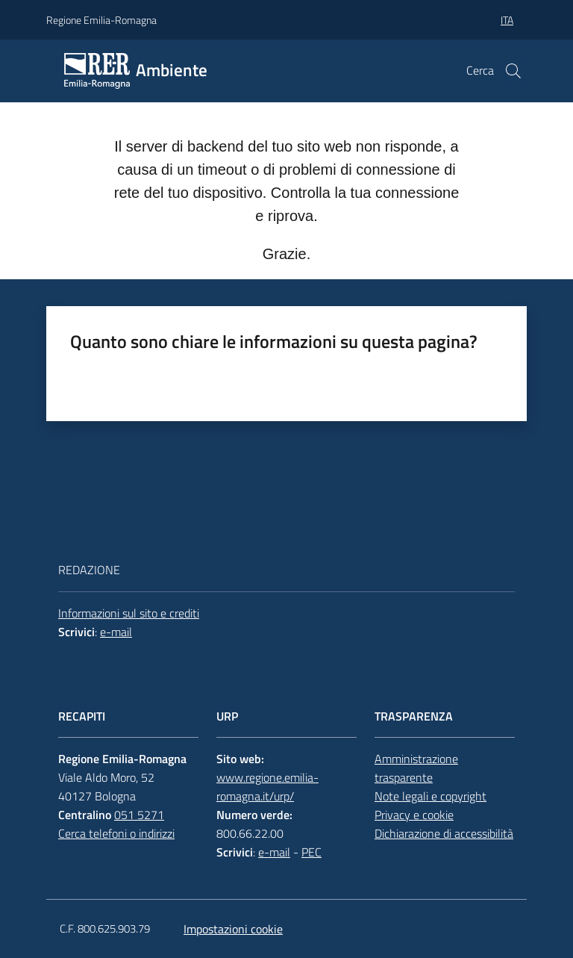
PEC (311, 852)
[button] (513, 70)
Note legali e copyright (430, 796)
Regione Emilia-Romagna (101, 20)
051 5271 (139, 815)
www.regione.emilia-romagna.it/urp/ (267, 786)
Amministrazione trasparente (416, 768)
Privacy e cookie (414, 815)
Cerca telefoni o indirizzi (116, 833)
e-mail (116, 632)
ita (507, 20)
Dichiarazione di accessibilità (444, 833)
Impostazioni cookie (233, 929)
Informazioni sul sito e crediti (128, 613)
